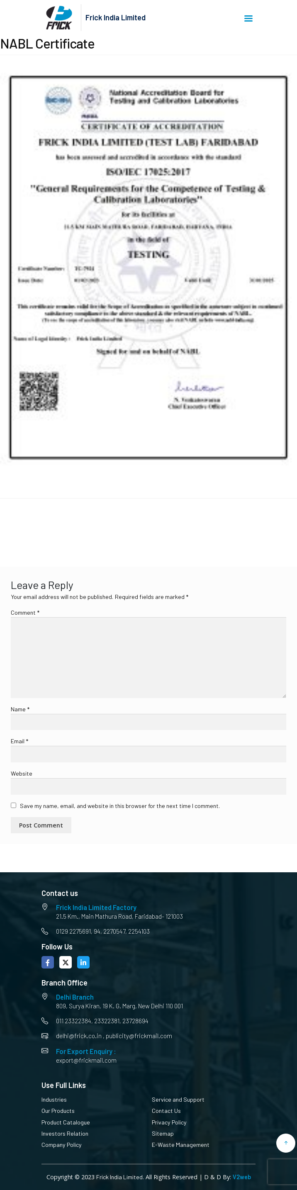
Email (19, 741)
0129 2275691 (73, 931)
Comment (25, 612)
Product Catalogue (65, 1122)
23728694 (135, 1021)
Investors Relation (64, 1133)
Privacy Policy (169, 1122)
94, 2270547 (109, 931)
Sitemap (163, 1133)
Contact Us (166, 1110)
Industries (54, 1099)
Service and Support (178, 1099)
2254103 (139, 931)
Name (20, 709)
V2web (242, 1176)
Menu (248, 18)
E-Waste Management (180, 1144)
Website (21, 773)
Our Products (58, 1110)
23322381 (106, 1021)
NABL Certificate (34, 527)
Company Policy (61, 1144)
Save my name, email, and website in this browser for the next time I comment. (120, 805)
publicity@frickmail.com (139, 1035)
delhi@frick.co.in (79, 1035)
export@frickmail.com (86, 1060)
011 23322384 (73, 1021)
